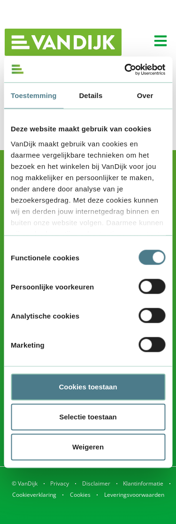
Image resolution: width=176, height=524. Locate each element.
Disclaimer (96, 483)
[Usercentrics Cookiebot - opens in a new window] (125, 69)
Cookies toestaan (88, 387)
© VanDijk (25, 483)
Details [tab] (90, 95)
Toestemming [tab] (34, 95)
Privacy (59, 483)
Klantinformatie (143, 483)
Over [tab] (145, 95)
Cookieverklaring (34, 495)
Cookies (80, 495)
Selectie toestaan (88, 417)
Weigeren (88, 447)
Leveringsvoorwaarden (134, 495)
